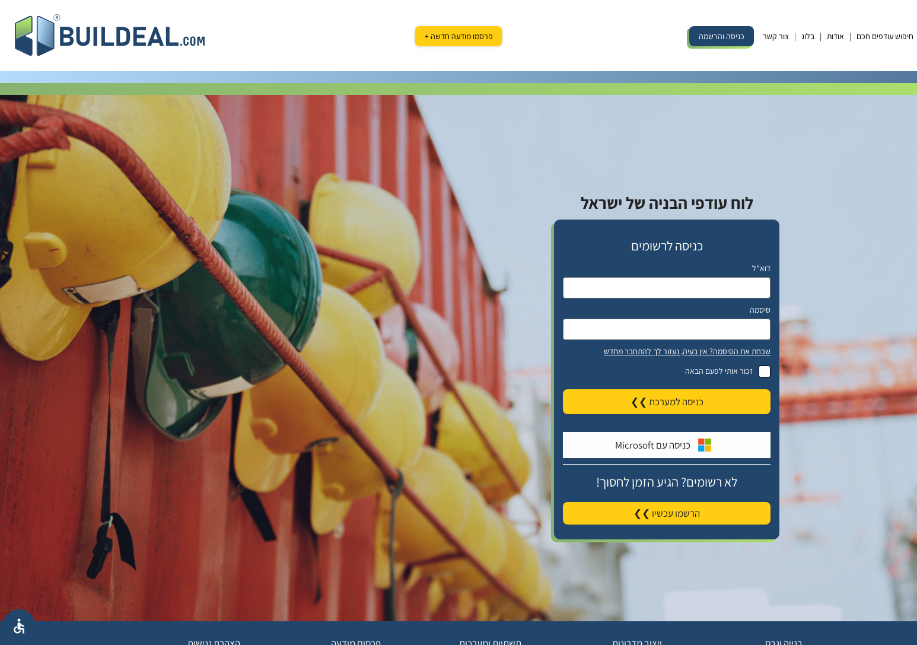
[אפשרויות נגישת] (19, 626)
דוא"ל (761, 268)
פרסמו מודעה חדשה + (459, 36)
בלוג (807, 36)
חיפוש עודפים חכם (884, 36)
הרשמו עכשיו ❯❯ (666, 513)
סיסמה (760, 309)
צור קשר (776, 36)
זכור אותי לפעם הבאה (666, 371)
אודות (835, 36)
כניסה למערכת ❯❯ (667, 401)
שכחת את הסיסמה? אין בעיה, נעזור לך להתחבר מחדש (687, 351)
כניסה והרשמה (721, 36)
